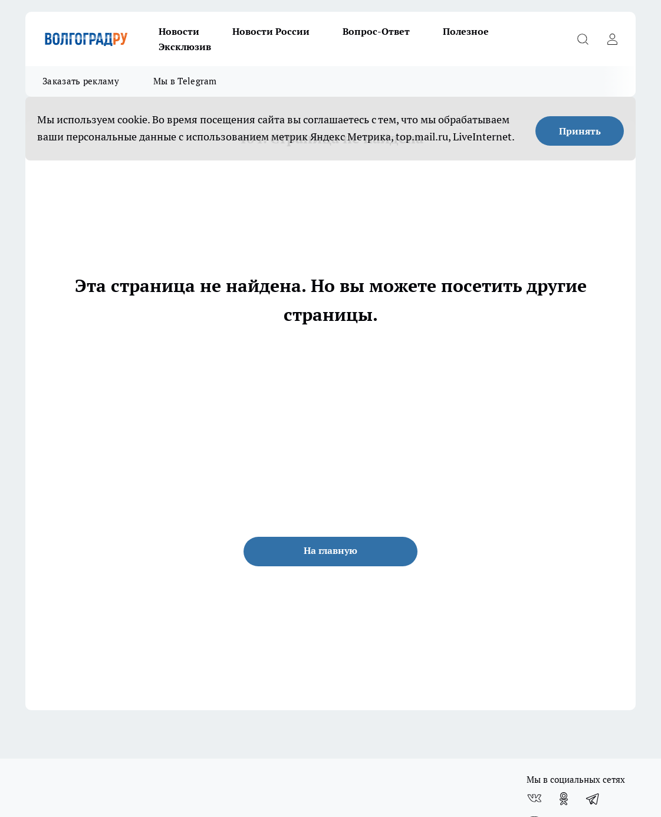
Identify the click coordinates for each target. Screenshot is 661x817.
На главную (330, 550)
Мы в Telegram (185, 81)
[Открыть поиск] (582, 39)
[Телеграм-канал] (593, 799)
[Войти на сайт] (612, 39)
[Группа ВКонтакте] (534, 799)
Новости (179, 31)
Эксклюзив (185, 47)
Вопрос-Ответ (376, 31)
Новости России (271, 31)
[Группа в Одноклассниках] (563, 799)
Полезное (466, 31)
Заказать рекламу (80, 81)
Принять (580, 131)
